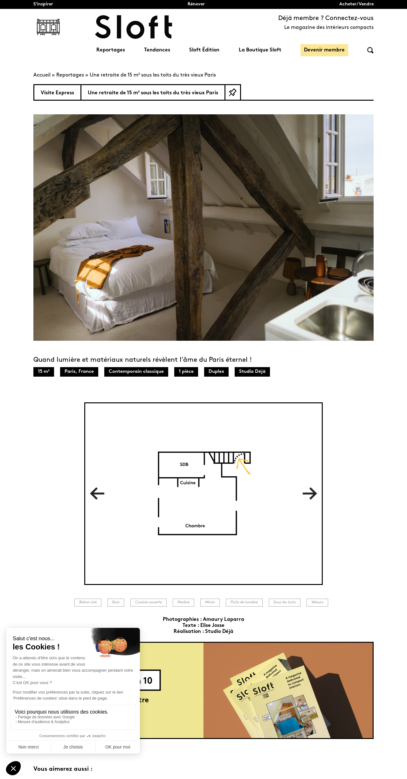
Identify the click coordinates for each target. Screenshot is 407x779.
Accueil (42, 75)
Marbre (183, 602)
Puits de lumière (244, 602)
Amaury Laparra (223, 619)
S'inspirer (43, 4)
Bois (116, 602)
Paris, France (79, 371)
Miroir (210, 602)
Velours (317, 602)
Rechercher (370, 50)
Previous (97, 493)
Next (310, 493)
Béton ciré (88, 602)
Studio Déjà (252, 371)
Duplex (216, 371)
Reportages (110, 50)
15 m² (44, 371)
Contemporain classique (136, 371)
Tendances (157, 50)
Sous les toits (284, 602)
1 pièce (186, 371)
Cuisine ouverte (148, 602)
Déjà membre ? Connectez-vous (326, 18)
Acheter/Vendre (356, 4)
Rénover (196, 4)
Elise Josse (212, 625)
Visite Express (57, 93)
